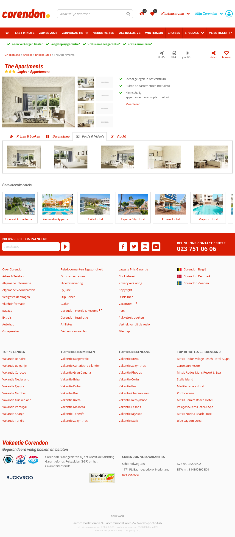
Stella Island (185, 379)
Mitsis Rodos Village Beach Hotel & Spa (203, 359)
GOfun (65, 304)
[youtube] (156, 247)
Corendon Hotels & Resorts (79, 310)
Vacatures (125, 304)
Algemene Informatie (16, 283)
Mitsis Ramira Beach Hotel (195, 400)
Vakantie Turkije (13, 421)
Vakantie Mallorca (73, 407)
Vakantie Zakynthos (74, 421)
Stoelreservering (72, 283)
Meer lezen (133, 104)
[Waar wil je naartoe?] (95, 13)
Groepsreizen (11, 331)
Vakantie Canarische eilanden (81, 366)
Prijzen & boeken (28, 136)
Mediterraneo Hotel (190, 386)
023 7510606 (130, 475)
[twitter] (134, 247)
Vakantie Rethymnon (133, 400)
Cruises (174, 33)
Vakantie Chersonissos (134, 393)
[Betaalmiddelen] (19, 477)
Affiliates (66, 324)
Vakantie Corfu (129, 379)
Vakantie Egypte (13, 386)
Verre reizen (104, 33)
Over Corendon (12, 269)
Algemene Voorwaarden (18, 290)
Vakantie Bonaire (13, 359)
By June (66, 290)
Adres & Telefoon (13, 276)
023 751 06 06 (196, 248)
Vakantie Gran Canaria (76, 372)
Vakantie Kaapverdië (75, 359)
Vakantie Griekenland (16, 400)
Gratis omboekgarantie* (103, 44)
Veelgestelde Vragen (16, 297)
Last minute (24, 33)
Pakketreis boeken (131, 317)
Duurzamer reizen (73, 276)
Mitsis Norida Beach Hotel (194, 414)
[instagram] (145, 247)
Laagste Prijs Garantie (133, 269)
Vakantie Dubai (71, 386)
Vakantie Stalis (128, 421)
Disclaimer (126, 297)
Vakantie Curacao (14, 372)
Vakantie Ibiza (70, 379)
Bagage (7, 310)
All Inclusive (129, 33)
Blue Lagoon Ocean (190, 421)
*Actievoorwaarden (74, 331)
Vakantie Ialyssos (130, 414)
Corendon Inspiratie (74, 317)
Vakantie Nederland (15, 379)
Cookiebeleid (127, 276)
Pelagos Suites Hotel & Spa (195, 407)
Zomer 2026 (48, 33)
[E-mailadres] (31, 246)
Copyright (125, 290)
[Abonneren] (65, 246)
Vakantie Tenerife (72, 414)
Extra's (6, 317)
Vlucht (121, 136)
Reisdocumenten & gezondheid (82, 269)
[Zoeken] (128, 13)
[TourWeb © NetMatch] (117, 516)
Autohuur (9, 324)
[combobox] (95, 13)
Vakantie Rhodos (130, 372)
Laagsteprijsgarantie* (65, 44)
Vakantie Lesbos (130, 407)
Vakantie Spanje (13, 414)
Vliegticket (218, 33)
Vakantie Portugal (14, 407)
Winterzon (154, 33)
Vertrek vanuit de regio (134, 324)
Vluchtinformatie (13, 304)
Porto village (185, 393)
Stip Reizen (68, 297)
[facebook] (123, 247)
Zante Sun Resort (188, 366)
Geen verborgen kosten (27, 44)
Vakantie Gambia (13, 393)
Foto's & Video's (93, 136)
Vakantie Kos (69, 393)
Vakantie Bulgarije (14, 366)
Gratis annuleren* (140, 44)
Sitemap (124, 331)
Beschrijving (61, 136)
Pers (122, 310)
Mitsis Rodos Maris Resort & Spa (199, 372)
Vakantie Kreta (71, 400)
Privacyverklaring (130, 283)
